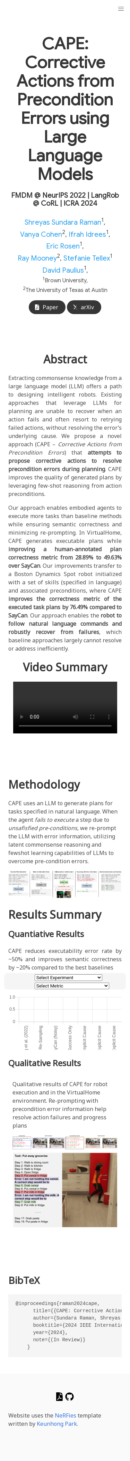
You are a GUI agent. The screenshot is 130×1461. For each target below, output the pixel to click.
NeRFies (65, 1415)
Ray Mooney (37, 258)
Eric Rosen (63, 246)
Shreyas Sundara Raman (63, 222)
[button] (121, 9)
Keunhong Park (57, 1424)
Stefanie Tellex (86, 258)
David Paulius (63, 270)
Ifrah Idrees (87, 234)
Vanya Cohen (41, 234)
